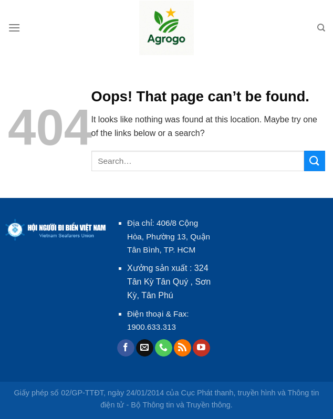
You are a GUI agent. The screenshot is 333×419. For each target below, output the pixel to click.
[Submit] (314, 161)
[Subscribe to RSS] (182, 348)
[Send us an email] (144, 348)
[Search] (321, 28)
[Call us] (163, 348)
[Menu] (14, 27)
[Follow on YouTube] (201, 348)
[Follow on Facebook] (125, 348)
